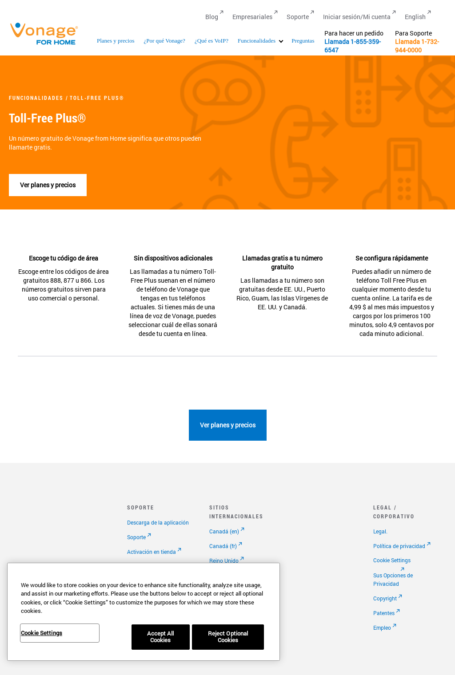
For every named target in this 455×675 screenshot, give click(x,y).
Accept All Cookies (160, 636)
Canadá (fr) (223, 545)
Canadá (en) (224, 531)
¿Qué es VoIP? (211, 40)
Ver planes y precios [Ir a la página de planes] (48, 185)
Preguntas (302, 40)
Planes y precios (115, 40)
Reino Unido (224, 560)
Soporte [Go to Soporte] (298, 16)
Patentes (384, 612)
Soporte (136, 537)
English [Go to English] (415, 16)
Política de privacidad (399, 545)
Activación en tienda (151, 551)
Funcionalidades (256, 40)
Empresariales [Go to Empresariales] (252, 16)
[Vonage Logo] (48, 44)
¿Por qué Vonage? (164, 40)
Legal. (380, 531)
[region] (143, 612)
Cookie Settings (392, 560)
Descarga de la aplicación (158, 522)
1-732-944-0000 (417, 45)
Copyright (385, 598)
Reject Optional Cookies (228, 636)
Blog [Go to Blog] (211, 16)
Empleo (382, 627)
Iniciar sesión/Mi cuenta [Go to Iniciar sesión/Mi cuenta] (357, 16)
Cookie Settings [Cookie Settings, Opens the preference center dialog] (41, 633)
